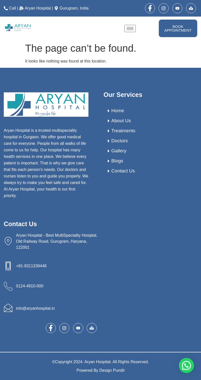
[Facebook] (150, 8)
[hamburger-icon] (130, 28)
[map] (191, 8)
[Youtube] (177, 8)
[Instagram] (164, 8)
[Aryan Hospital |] (36, 8)
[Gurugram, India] (72, 8)
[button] (186, 365)
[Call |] (11, 8)
